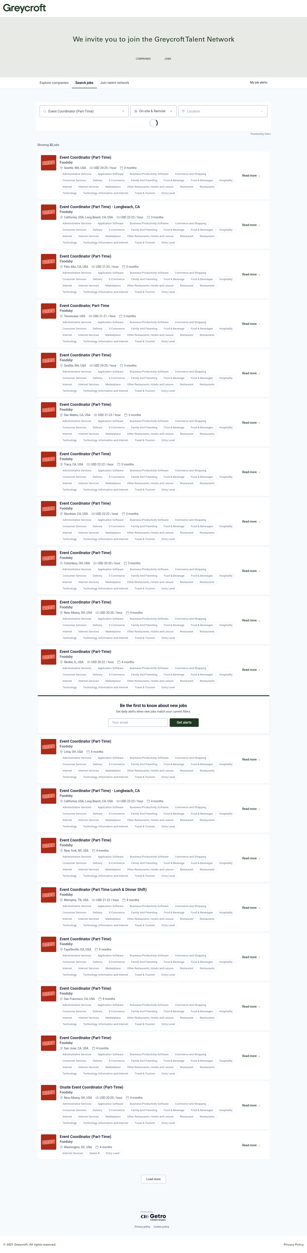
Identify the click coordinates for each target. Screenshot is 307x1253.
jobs (84, 83)
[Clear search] (123, 111)
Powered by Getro (261, 134)
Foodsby (66, 162)
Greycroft (24, 8)
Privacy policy (142, 1226)
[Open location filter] (261, 111)
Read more (253, 176)
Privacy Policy (294, 1244)
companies (54, 83)
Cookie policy (161, 1226)
